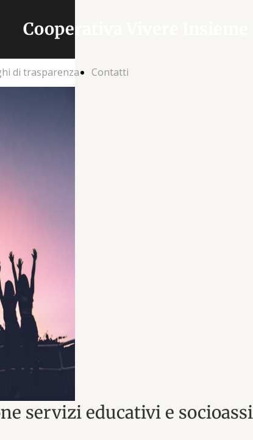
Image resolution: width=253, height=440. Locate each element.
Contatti (110, 72)
